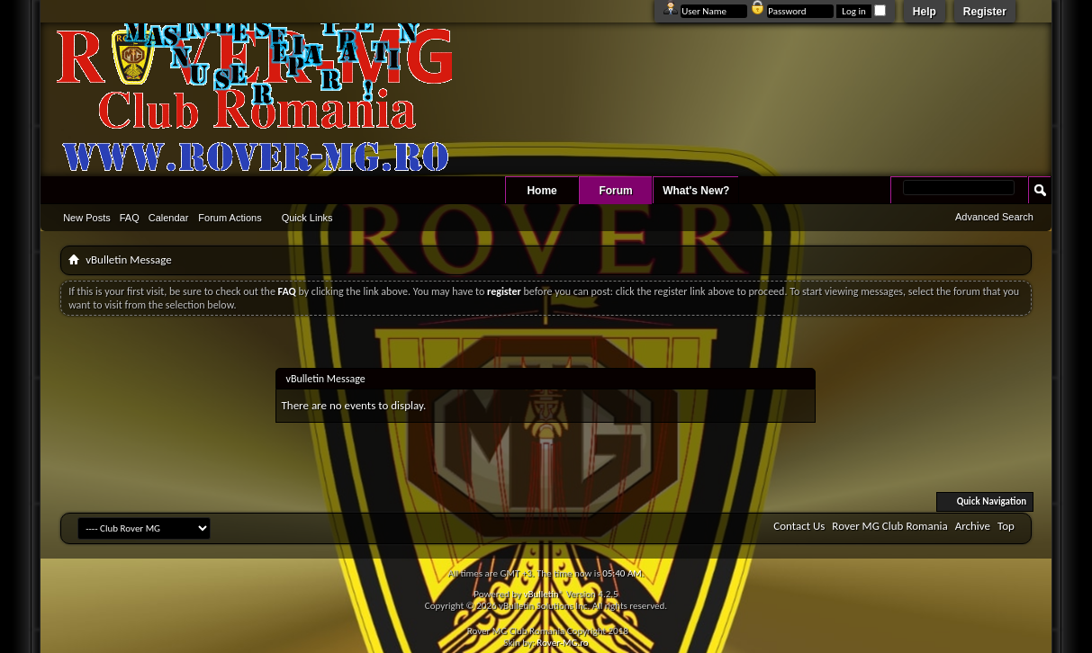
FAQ (130, 217)
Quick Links (307, 217)
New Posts (87, 217)
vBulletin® (543, 594)
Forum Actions (229, 217)
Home (541, 190)
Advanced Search (994, 216)
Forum (615, 190)
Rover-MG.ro (562, 643)
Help (924, 11)
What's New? (696, 190)
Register (984, 11)
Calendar (169, 217)
